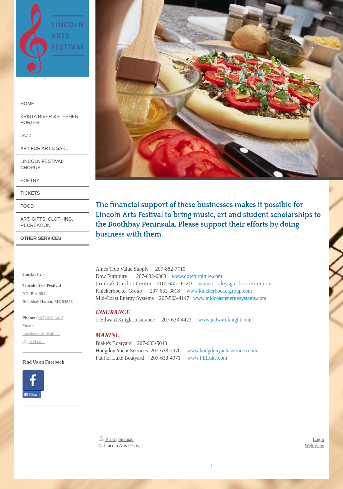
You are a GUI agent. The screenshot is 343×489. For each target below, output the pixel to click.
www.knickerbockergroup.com (219, 291)
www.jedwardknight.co (223, 319)
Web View (314, 445)
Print (107, 439)
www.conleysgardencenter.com (236, 284)
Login (318, 439)
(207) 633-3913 (49, 317)
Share (32, 394)
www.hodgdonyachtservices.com (222, 350)
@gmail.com (34, 341)
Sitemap (126, 439)
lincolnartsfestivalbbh (41, 333)
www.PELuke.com (207, 358)
